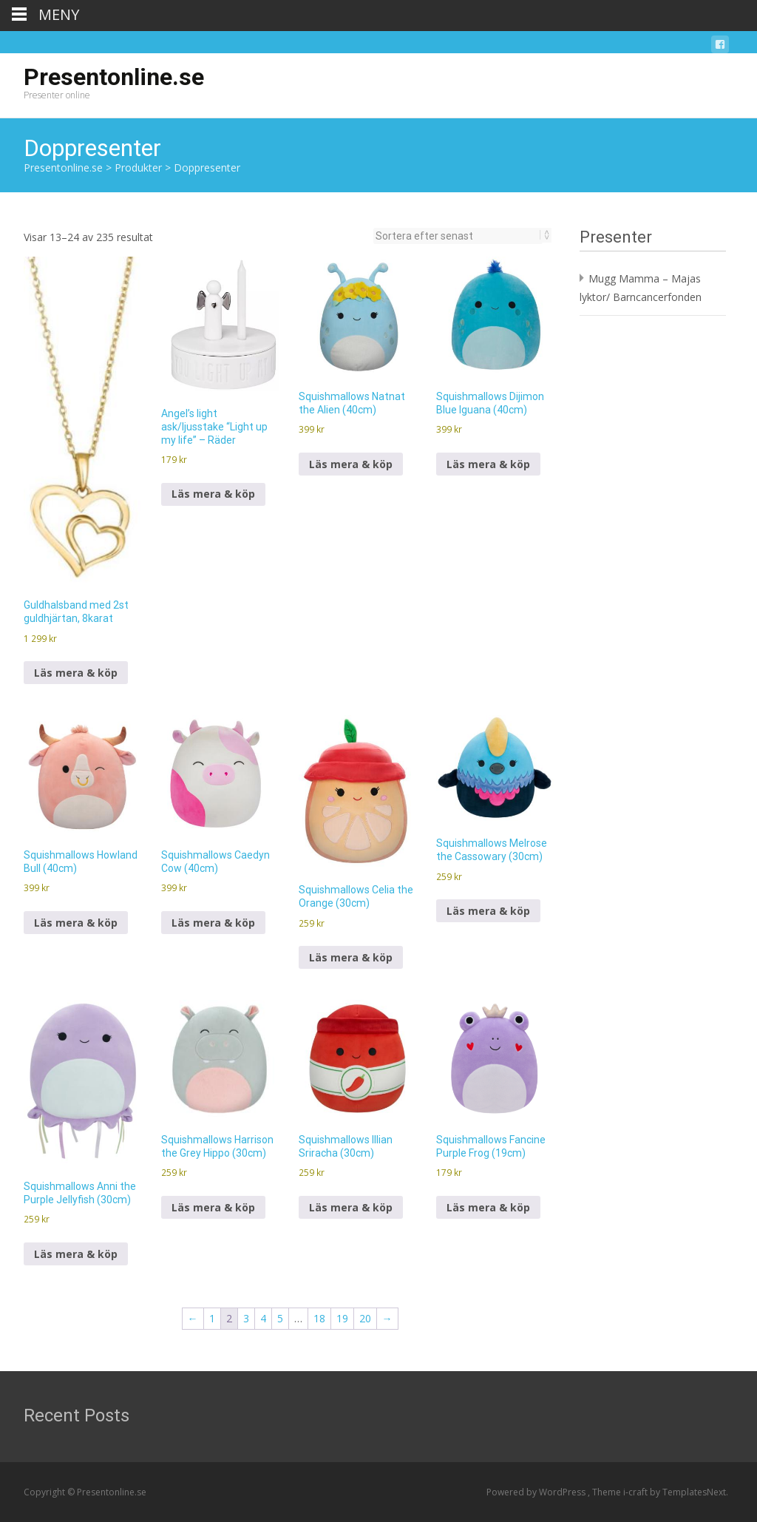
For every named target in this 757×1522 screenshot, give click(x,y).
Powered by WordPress (537, 1492)
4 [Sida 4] (263, 1318)
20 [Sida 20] (365, 1318)
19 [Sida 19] (342, 1318)
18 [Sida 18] (319, 1318)
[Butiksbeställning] (458, 236)
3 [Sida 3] (246, 1318)
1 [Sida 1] (212, 1318)
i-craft (636, 1492)
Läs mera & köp (76, 673)
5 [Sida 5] (280, 1318)
